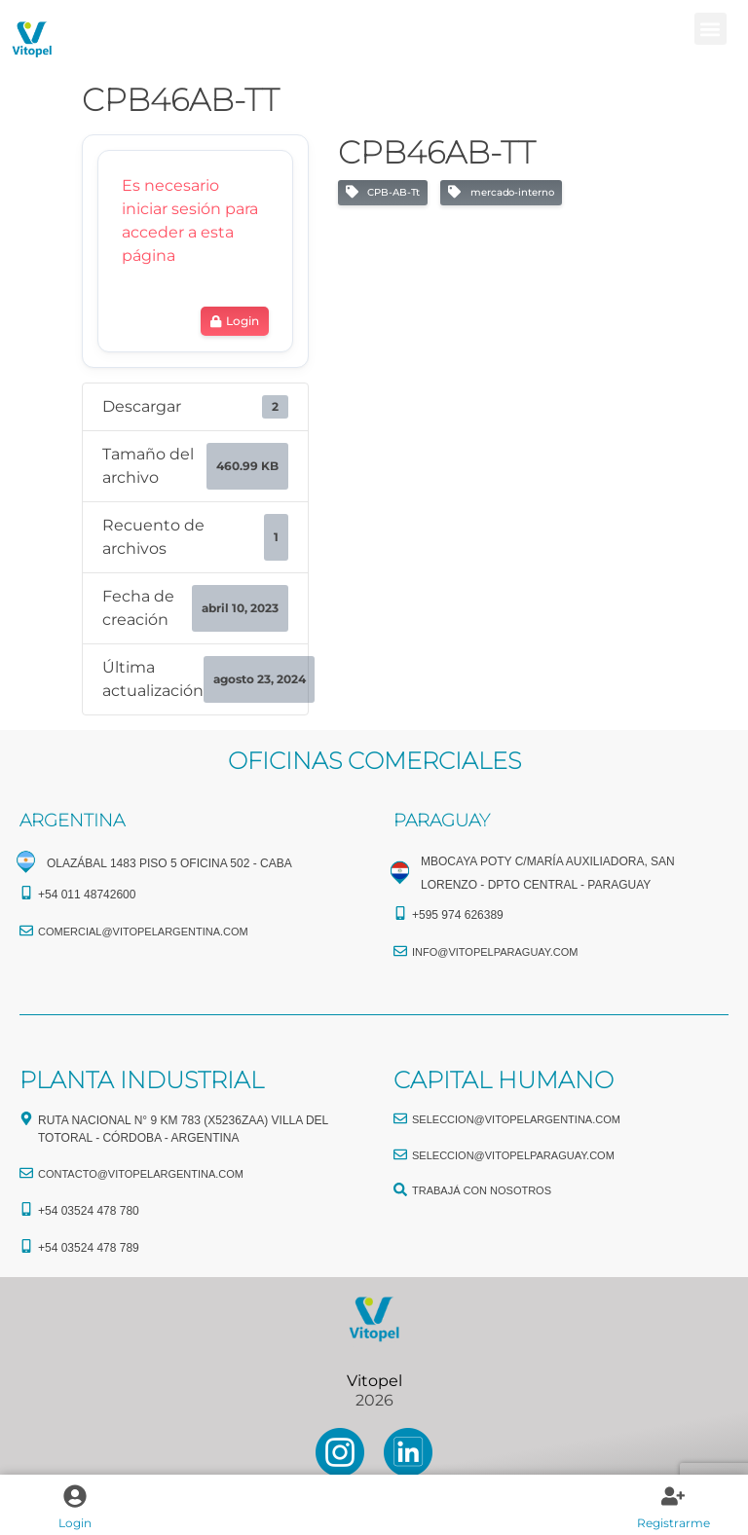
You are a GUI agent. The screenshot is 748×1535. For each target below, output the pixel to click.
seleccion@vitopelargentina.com (516, 1119)
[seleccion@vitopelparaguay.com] (400, 1154)
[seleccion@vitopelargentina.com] (400, 1118)
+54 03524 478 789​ (88, 1248)
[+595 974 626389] (400, 913)
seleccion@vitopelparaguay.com (513, 1155)
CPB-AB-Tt (383, 193)
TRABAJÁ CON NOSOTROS (481, 1190)
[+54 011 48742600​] (26, 892)
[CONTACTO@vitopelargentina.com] (26, 1173)
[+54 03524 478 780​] (26, 1209)
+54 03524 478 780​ (88, 1211)
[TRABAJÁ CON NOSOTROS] (400, 1189)
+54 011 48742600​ (86, 894)
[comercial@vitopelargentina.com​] (26, 930)
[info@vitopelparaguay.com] (400, 951)
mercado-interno (500, 193)
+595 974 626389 (458, 915)
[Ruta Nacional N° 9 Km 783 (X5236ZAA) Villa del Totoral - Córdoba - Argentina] (26, 1118)
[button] (710, 29)
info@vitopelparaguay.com (495, 952)
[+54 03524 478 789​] (26, 1246)
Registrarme (673, 1523)
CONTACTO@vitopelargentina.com (140, 1174)
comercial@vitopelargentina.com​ (143, 931)
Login (75, 1523)
